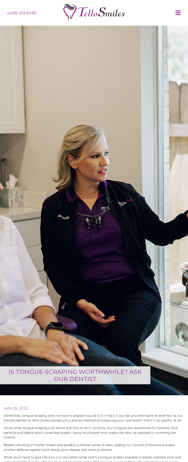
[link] (93, 21)
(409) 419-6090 (22, 13)
